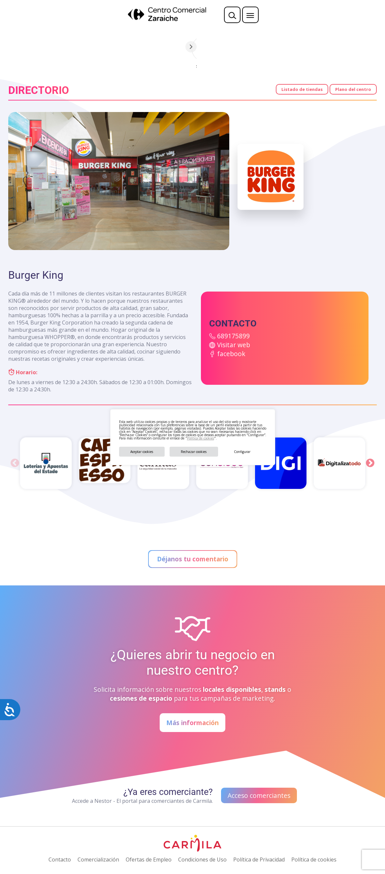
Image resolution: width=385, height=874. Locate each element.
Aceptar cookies (141, 451)
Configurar (242, 451)
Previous (14, 463)
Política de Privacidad (259, 859)
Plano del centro (353, 89)
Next (370, 463)
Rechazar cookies (194, 451)
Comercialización (98, 859)
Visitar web (233, 344)
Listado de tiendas (302, 89)
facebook (231, 353)
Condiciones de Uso (202, 859)
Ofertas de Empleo (149, 859)
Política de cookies (200, 438)
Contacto (59, 859)
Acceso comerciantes (259, 795)
